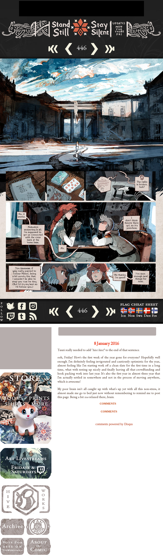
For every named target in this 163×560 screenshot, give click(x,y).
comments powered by (114, 424)
